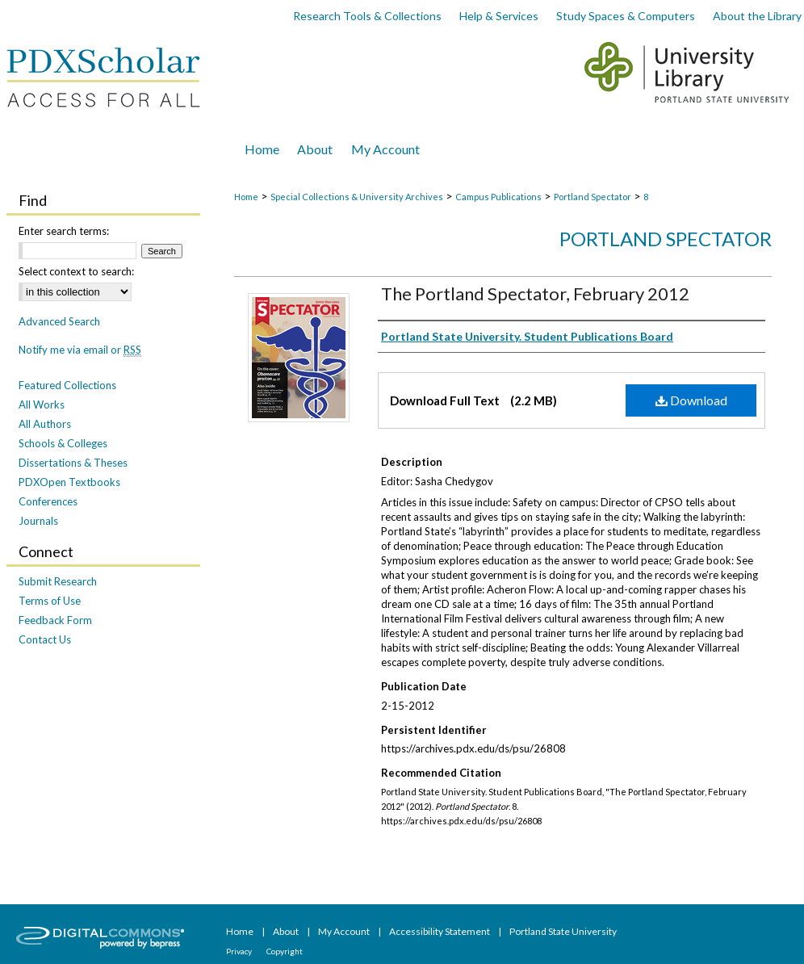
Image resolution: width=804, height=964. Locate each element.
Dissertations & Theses (73, 462)
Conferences (48, 501)
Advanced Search (59, 321)
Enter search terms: (64, 230)
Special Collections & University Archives (356, 196)
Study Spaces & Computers (625, 16)
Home (246, 196)
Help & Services (498, 16)
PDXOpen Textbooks (69, 482)
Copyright (284, 951)
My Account (344, 931)
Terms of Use (50, 600)
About (286, 931)
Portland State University (563, 931)
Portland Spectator (592, 196)
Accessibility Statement (440, 931)
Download (691, 400)
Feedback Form (55, 620)
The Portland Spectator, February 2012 (535, 293)
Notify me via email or (80, 349)
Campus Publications (498, 196)
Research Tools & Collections (367, 16)
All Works (42, 404)
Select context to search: (76, 271)
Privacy (239, 951)
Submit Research (58, 581)
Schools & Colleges (63, 443)
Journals (38, 520)
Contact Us (45, 639)
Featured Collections (67, 385)
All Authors (45, 423)
